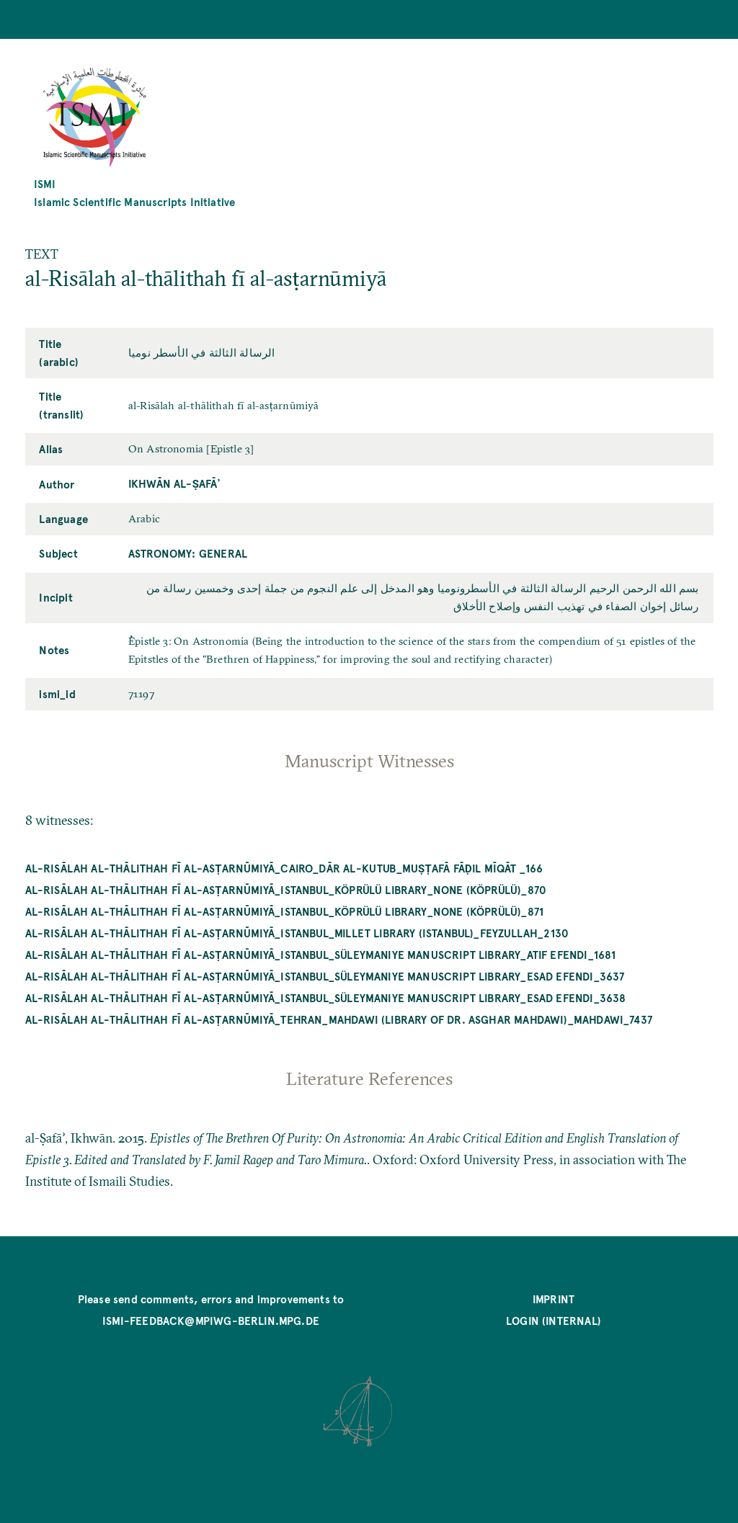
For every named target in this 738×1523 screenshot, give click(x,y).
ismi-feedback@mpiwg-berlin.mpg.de (210, 1320)
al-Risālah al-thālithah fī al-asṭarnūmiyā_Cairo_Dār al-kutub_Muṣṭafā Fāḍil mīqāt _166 (284, 867)
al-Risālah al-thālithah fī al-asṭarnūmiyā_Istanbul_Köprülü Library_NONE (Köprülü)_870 (286, 889)
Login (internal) (553, 1320)
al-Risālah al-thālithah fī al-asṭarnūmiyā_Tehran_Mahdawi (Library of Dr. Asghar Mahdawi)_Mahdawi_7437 (338, 1019)
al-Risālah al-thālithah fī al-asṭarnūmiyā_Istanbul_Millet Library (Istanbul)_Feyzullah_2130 (297, 932)
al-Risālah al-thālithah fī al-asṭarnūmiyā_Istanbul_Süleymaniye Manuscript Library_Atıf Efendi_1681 (320, 954)
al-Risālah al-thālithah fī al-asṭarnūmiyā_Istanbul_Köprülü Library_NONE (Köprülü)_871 (284, 911)
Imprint (553, 1298)
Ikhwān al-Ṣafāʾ (174, 483)
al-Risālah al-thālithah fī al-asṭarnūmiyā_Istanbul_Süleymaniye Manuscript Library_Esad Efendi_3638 (325, 997)
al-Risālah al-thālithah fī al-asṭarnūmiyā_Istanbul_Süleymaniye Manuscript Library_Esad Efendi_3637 (325, 975)
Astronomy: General (187, 552)
